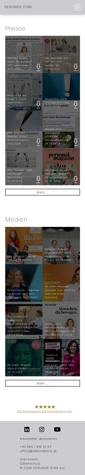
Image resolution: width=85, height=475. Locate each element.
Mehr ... (42, 192)
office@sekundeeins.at (38, 451)
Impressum (29, 459)
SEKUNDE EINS (18, 7)
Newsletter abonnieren (38, 439)
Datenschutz (30, 463)
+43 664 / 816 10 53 (35, 447)
